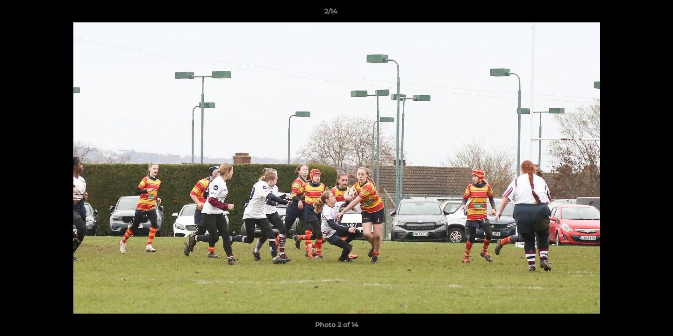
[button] (633, 13)
